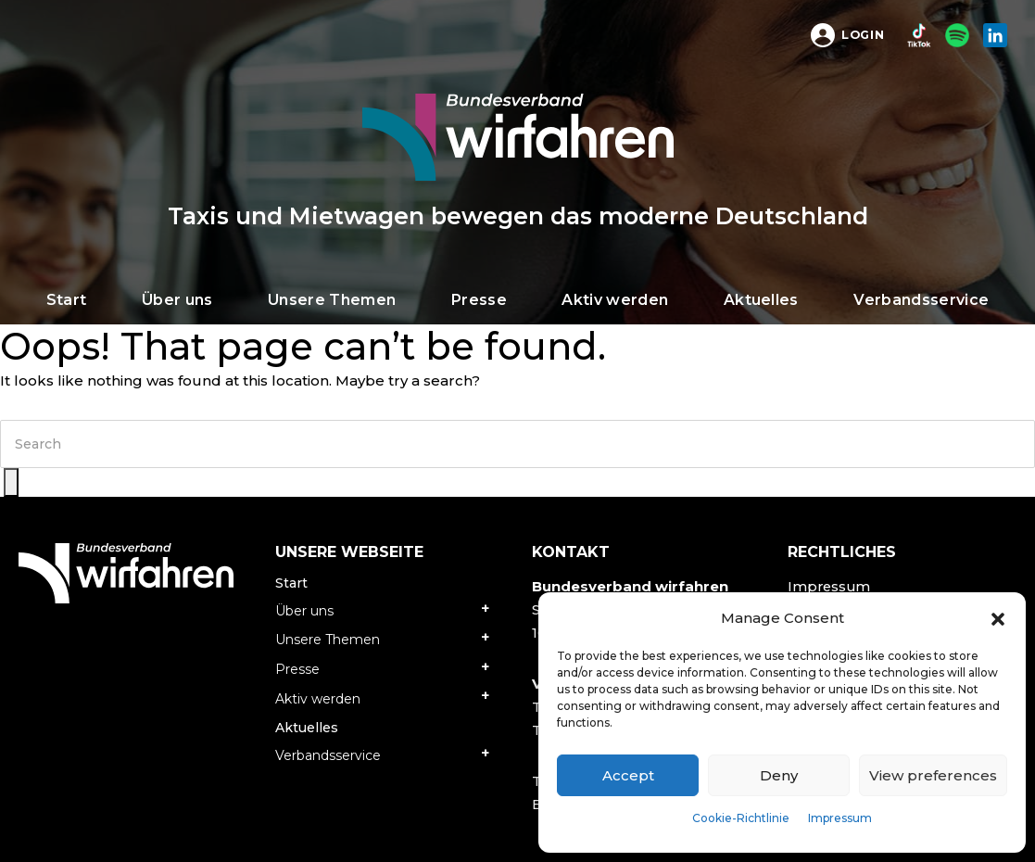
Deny (779, 775)
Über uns (304, 610)
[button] (998, 618)
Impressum (840, 818)
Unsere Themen (327, 639)
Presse (297, 669)
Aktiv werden (317, 699)
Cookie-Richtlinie (740, 818)
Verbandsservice (328, 755)
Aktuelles (306, 727)
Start (291, 583)
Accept (628, 775)
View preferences (933, 775)
